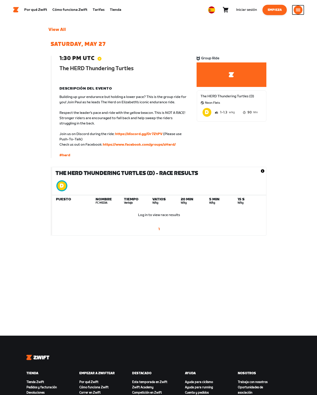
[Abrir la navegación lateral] (298, 10)
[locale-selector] (211, 9)
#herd (64, 155)
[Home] (16, 10)
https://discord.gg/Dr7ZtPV (138, 134)
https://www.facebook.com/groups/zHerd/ (139, 145)
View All (57, 29)
